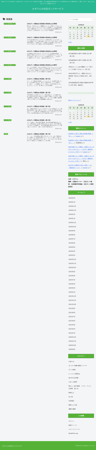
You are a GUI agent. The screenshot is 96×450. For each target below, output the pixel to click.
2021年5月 (72, 321)
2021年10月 (72, 304)
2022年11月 (72, 263)
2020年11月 (72, 341)
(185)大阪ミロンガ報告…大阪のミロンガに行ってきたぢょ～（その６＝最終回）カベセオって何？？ (81, 149)
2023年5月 (72, 247)
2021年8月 (72, 312)
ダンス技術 (72, 369)
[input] (81, 19)
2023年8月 (72, 235)
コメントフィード (74, 429)
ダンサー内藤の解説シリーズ (78, 365)
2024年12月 (72, 206)
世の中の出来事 (73, 378)
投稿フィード (73, 425)
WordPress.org (73, 433)
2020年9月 (72, 349)
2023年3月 (72, 255)
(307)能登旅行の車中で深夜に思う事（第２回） (80, 55)
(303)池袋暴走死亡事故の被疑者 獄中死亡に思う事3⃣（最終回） (81, 84)
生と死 (71, 397)
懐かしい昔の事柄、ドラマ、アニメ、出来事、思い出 (80, 387)
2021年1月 (72, 333)
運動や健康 (72, 409)
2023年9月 (72, 231)
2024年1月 (72, 218)
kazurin (78, 136)
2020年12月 (72, 337)
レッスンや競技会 (74, 374)
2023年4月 (72, 251)
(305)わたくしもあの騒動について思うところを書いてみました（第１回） (81, 68)
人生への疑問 (73, 382)
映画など (71, 392)
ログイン (71, 421)
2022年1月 (72, 292)
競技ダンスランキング (74, 100)
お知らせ (71, 361)
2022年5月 (72, 288)
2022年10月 (72, 267)
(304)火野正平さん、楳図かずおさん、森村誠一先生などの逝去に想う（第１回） (81, 76)
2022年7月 (72, 280)
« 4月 (70, 42)
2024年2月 (72, 214)
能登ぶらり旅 (73, 405)
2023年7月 (72, 239)
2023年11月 (72, 222)
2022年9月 (72, 271)
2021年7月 (72, 316)
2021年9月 (72, 308)
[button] (92, 19)
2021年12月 (72, 296)
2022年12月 (72, 259)
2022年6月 (72, 284)
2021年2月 (72, 329)
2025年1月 (72, 202)
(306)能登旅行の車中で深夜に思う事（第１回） (80, 61)
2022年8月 (72, 275)
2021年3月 (72, 325)
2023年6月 (72, 243)
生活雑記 (71, 401)
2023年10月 (72, 226)
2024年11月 (72, 210)
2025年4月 (72, 198)
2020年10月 (72, 345)
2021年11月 (72, 300)
